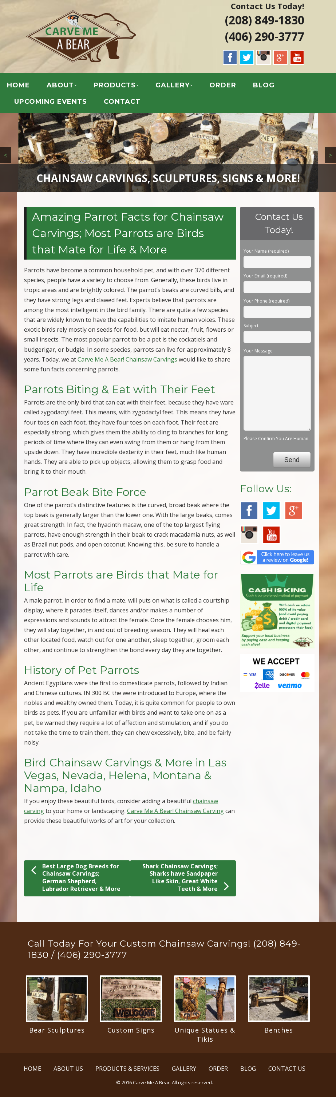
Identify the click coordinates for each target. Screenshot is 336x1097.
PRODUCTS (115, 85)
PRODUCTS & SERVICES (127, 1069)
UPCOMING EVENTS (50, 102)
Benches (278, 1030)
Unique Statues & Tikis (204, 1034)
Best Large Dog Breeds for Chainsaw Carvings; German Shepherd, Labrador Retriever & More (75, 877)
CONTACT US (286, 1069)
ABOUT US (68, 1069)
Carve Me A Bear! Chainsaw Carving (175, 811)
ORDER (222, 85)
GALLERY (172, 85)
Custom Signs (131, 1030)
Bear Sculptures (57, 1030)
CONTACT (122, 102)
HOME (18, 85)
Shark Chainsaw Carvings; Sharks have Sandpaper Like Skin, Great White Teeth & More (185, 877)
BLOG (263, 85)
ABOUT (60, 85)
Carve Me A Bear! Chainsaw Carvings (127, 359)
